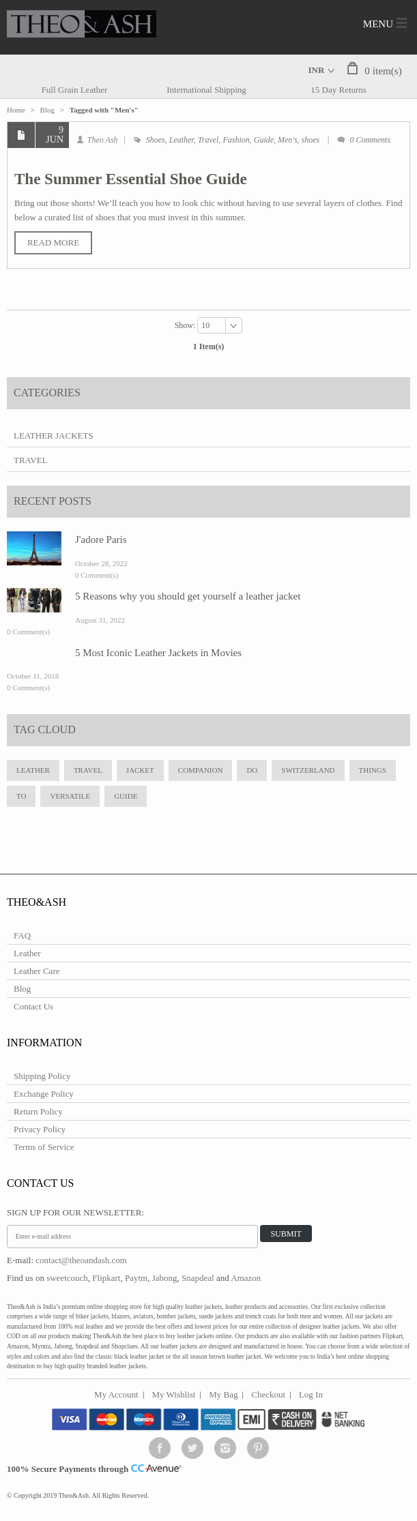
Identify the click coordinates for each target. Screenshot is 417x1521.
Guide (264, 140)
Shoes (155, 140)
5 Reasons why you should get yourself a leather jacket (187, 596)
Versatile (70, 796)
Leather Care (36, 971)
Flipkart (106, 1278)
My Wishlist (174, 1394)
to (21, 796)
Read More (53, 242)
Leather (181, 140)
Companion (200, 770)
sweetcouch (67, 1278)
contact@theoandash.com (81, 1260)
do (251, 770)
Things (372, 770)
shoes (311, 140)
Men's (288, 140)
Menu (378, 23)
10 (205, 325)
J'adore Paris (101, 539)
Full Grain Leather (75, 90)
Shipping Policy (42, 1076)
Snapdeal (198, 1278)
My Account (116, 1394)
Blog (47, 110)
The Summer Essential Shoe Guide (130, 179)
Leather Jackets (54, 435)
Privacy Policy (40, 1129)
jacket (140, 770)
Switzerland (307, 770)
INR (316, 70)
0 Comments (369, 140)
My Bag (223, 1394)
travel (88, 770)
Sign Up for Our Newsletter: (75, 1212)
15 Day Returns (338, 90)
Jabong (164, 1278)
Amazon (246, 1278)
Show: (186, 324)
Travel (208, 140)
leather (33, 770)
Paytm (136, 1278)
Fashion (235, 140)
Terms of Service (44, 1147)
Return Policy (38, 1111)
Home (16, 110)
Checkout (268, 1394)
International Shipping (206, 90)
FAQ (22, 935)
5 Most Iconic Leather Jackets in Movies (158, 652)
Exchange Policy (44, 1094)
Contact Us (33, 1006)
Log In (311, 1394)
